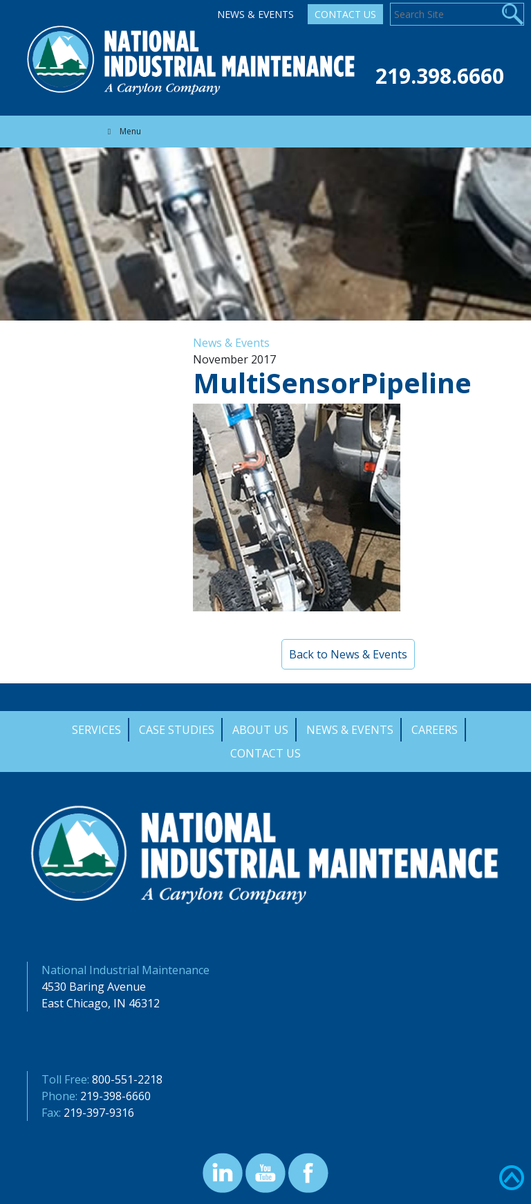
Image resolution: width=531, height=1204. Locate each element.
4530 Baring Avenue (93, 986)
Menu (122, 131)
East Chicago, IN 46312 (100, 1003)
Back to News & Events (348, 654)
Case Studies (176, 729)
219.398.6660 (439, 76)
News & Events (255, 14)
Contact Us (345, 14)
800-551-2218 (127, 1079)
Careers (434, 729)
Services (96, 729)
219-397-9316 (99, 1112)
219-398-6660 (115, 1096)
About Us (260, 729)
